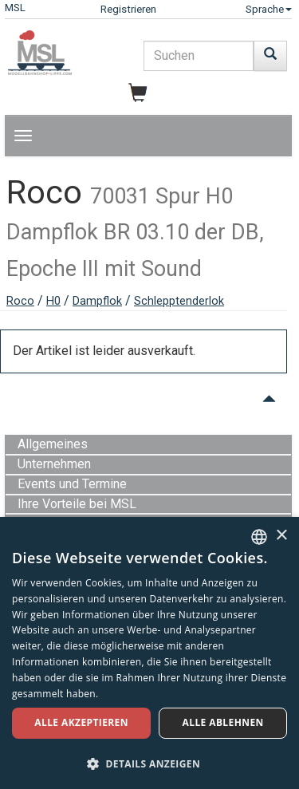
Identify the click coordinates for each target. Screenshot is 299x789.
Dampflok (97, 301)
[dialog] (149, 653)
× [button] (281, 536)
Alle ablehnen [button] (223, 722)
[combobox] (259, 537)
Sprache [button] (269, 9)
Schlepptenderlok (179, 301)
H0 (53, 301)
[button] (149, 763)
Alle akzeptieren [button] (81, 722)
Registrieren (128, 9)
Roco (20, 301)
